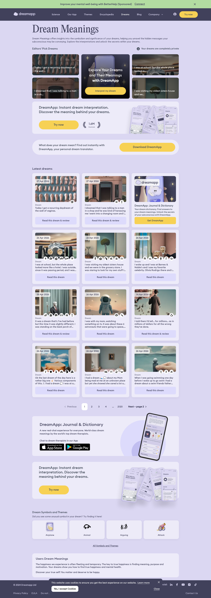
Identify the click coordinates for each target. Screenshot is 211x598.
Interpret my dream (105, 90)
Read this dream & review (55, 220)
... (113, 406)
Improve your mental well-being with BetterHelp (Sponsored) (96, 4)
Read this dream (55, 277)
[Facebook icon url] (177, 584)
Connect (140, 4)
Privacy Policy (20, 593)
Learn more (144, 582)
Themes (88, 14)
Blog (139, 14)
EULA (34, 593)
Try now (188, 14)
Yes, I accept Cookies (65, 588)
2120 (120, 406)
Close (157, 588)
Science (56, 14)
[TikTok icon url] (195, 584)
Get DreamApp (155, 220)
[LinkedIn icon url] (171, 584)
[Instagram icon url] (189, 584)
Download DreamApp (147, 147)
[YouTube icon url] (183, 584)
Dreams (125, 14)
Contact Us (192, 593)
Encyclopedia (107, 14)
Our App (72, 14)
